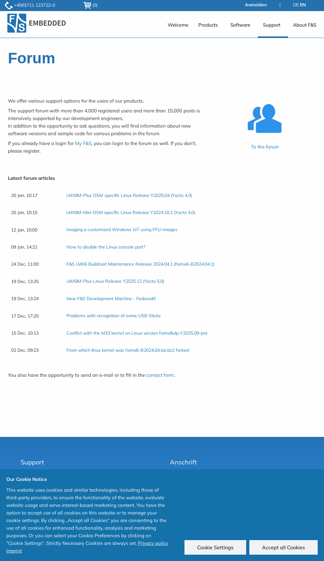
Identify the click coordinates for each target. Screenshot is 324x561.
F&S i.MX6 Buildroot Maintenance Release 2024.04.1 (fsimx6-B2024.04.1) (140, 264)
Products (208, 25)
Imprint (14, 551)
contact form (160, 375)
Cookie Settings (215, 547)
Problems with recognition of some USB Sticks (113, 315)
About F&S (304, 25)
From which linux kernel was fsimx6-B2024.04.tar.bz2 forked (127, 350)
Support (271, 25)
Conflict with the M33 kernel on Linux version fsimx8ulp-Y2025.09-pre (137, 333)
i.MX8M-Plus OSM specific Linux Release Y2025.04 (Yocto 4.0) (129, 195)
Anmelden (256, 5)
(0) (90, 5)
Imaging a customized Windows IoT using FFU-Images (122, 229)
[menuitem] (178, 28)
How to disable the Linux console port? (105, 247)
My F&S (83, 143)
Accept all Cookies (283, 547)
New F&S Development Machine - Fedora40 (111, 298)
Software (240, 25)
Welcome (178, 25)
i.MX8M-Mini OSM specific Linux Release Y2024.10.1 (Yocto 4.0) (130, 212)
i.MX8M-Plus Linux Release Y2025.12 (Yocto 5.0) (115, 281)
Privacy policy (153, 543)
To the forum (265, 147)
